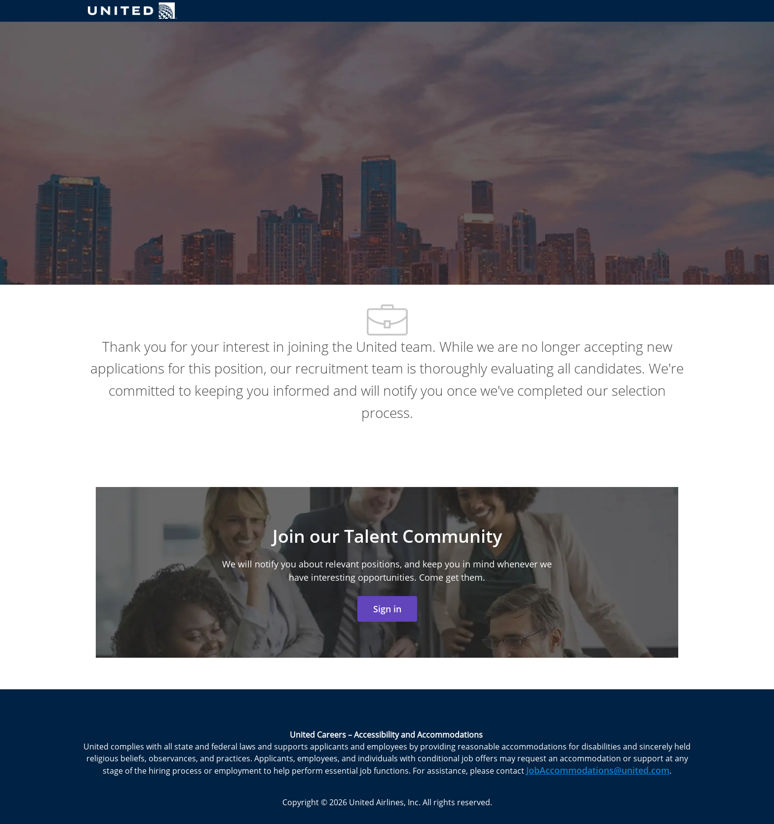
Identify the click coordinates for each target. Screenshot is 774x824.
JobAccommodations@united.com (597, 770)
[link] (387, 609)
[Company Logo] (132, 10)
